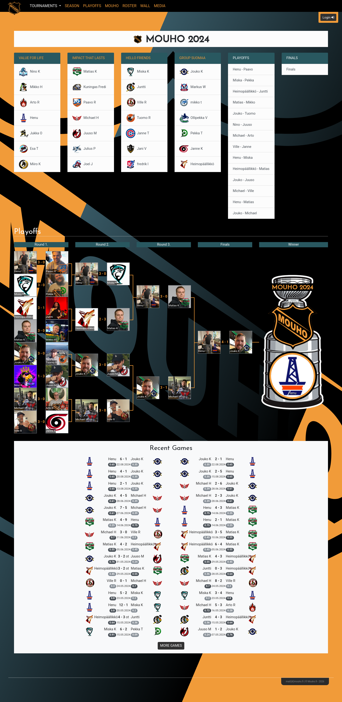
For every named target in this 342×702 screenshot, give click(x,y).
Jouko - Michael (245, 213)
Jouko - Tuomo (244, 114)
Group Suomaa (192, 58)
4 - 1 (225, 342)
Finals (290, 69)
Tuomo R (138, 118)
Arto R (29, 102)
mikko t (190, 102)
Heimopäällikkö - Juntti (250, 91)
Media (160, 6)
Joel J (82, 164)
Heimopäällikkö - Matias (251, 169)
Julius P (83, 149)
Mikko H (31, 87)
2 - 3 (102, 319)
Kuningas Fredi (89, 87)
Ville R (136, 102)
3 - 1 (41, 308)
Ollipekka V (193, 118)
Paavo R (84, 102)
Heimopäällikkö (196, 164)
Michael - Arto (243, 136)
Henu (28, 118)
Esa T (28, 149)
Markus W (192, 87)
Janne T (137, 133)
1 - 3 (41, 376)
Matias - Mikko (244, 102)
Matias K (84, 71)
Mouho (112, 6)
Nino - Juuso (242, 125)
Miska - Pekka (243, 80)
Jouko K (191, 71)
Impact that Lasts (88, 58)
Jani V (136, 149)
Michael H (85, 118)
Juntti (136, 87)
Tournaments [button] (44, 6)
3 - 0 (41, 262)
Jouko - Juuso (243, 180)
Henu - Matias (243, 202)
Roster (130, 6)
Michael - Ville (243, 191)
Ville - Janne (242, 147)
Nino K (29, 71)
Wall (145, 6)
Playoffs (92, 6)
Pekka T (191, 133)
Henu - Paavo (243, 69)
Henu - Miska (243, 158)
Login (328, 17)
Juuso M (84, 133)
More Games (171, 646)
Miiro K (30, 164)
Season (72, 6)
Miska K (137, 71)
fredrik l (137, 164)
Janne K (191, 149)
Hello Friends (138, 58)
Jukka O (30, 133)
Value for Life (31, 58)
